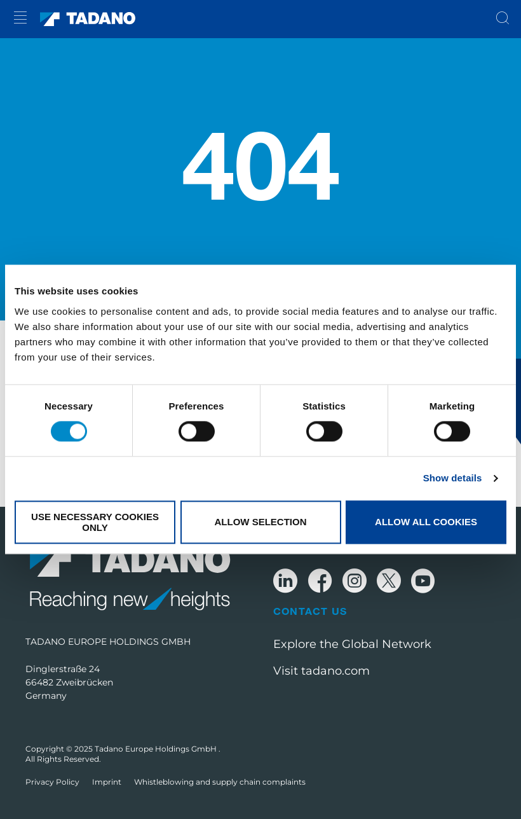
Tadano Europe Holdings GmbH (157, 749)
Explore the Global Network (352, 644)
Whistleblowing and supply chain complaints (220, 782)
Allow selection (261, 522)
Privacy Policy (52, 782)
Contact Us (310, 611)
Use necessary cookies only (95, 522)
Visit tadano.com (321, 671)
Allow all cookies (426, 522)
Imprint (106, 782)
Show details (452, 478)
